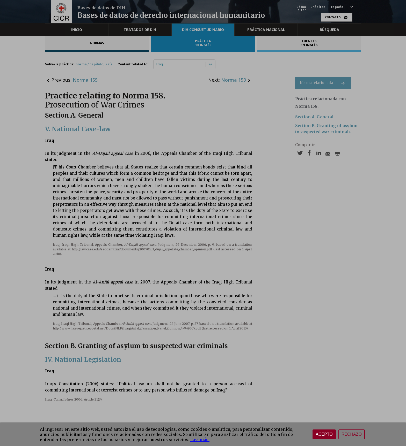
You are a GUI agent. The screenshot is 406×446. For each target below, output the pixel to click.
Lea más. (199, 439)
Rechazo (352, 434)
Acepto (324, 434)
